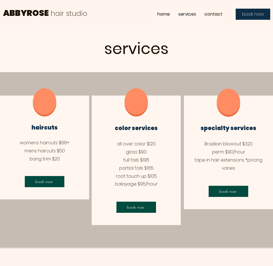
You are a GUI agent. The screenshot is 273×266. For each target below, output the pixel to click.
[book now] (253, 14)
